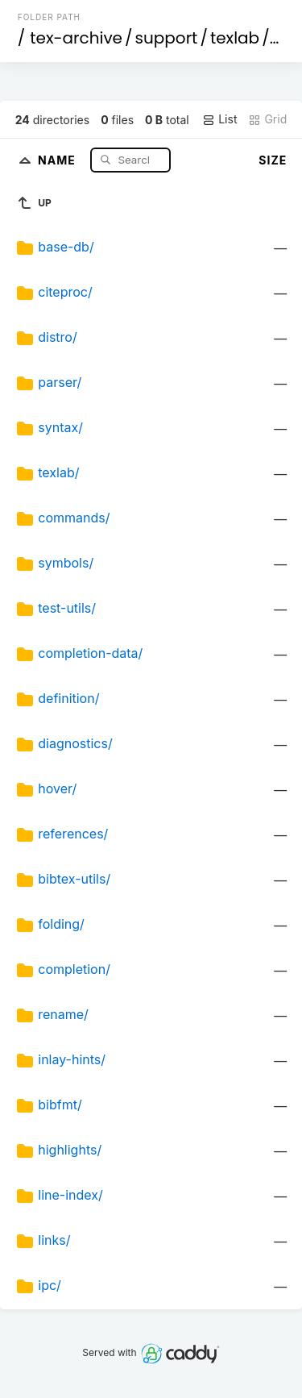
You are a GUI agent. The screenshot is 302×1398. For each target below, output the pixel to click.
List (219, 119)
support (166, 38)
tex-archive (76, 38)
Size (273, 160)
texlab (234, 38)
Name (58, 159)
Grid (267, 119)
